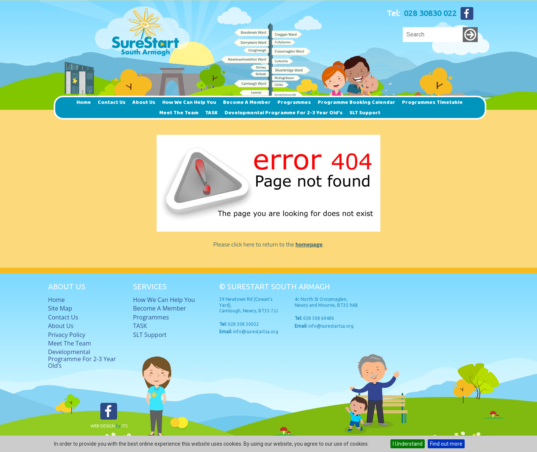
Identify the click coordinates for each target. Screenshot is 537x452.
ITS (125, 426)
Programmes (294, 102)
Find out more (446, 444)
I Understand (408, 444)
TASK (211, 113)
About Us (144, 102)
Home (83, 102)
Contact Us (112, 102)
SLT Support (364, 113)
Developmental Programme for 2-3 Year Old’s (283, 113)
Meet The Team (178, 113)
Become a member (247, 102)
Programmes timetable (432, 102)
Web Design (103, 426)
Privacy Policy (66, 335)
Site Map (60, 308)
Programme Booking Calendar (356, 102)
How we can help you (189, 102)
